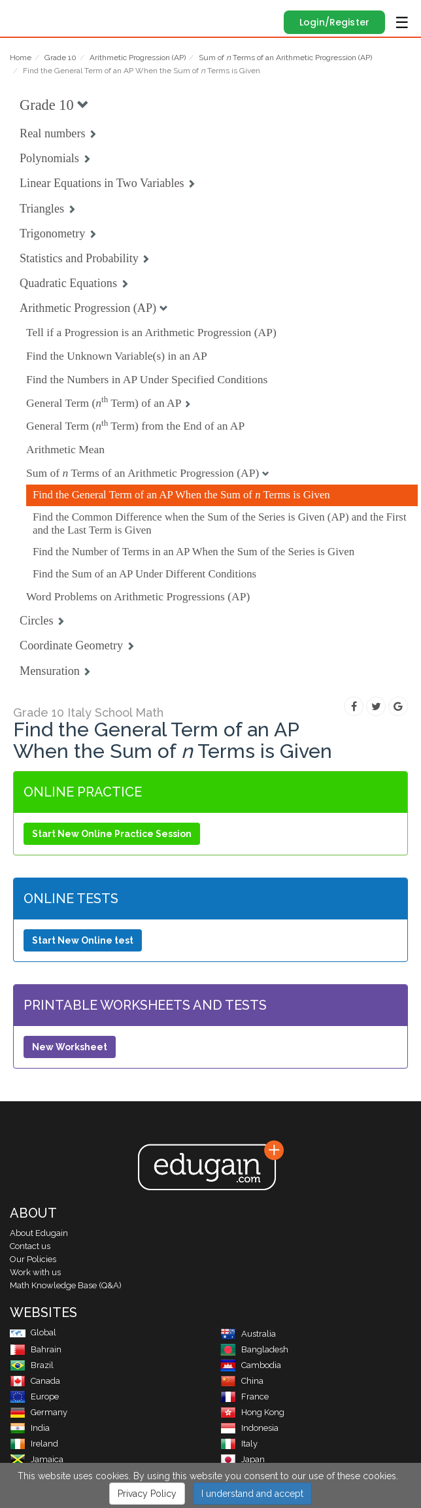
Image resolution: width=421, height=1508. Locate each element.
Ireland (34, 1443)
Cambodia (250, 1365)
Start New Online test (82, 940)
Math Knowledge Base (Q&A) (66, 1285)
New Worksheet (69, 1047)
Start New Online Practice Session (112, 834)
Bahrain (35, 1349)
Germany (38, 1412)
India (30, 1428)
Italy (239, 1443)
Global (33, 1332)
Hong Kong (252, 1412)
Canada (35, 1381)
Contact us (30, 1246)
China (241, 1381)
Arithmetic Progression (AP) (138, 57)
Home (20, 57)
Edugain (22, 14)
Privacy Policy (147, 1490)
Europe (34, 1396)
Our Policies (33, 1259)
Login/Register (334, 22)
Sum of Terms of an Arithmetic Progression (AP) (285, 57)
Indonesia (249, 1428)
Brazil (32, 1365)
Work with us (35, 1272)
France (244, 1396)
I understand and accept (252, 1490)
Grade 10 (60, 57)
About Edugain (39, 1233)
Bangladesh (254, 1349)
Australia (248, 1334)
